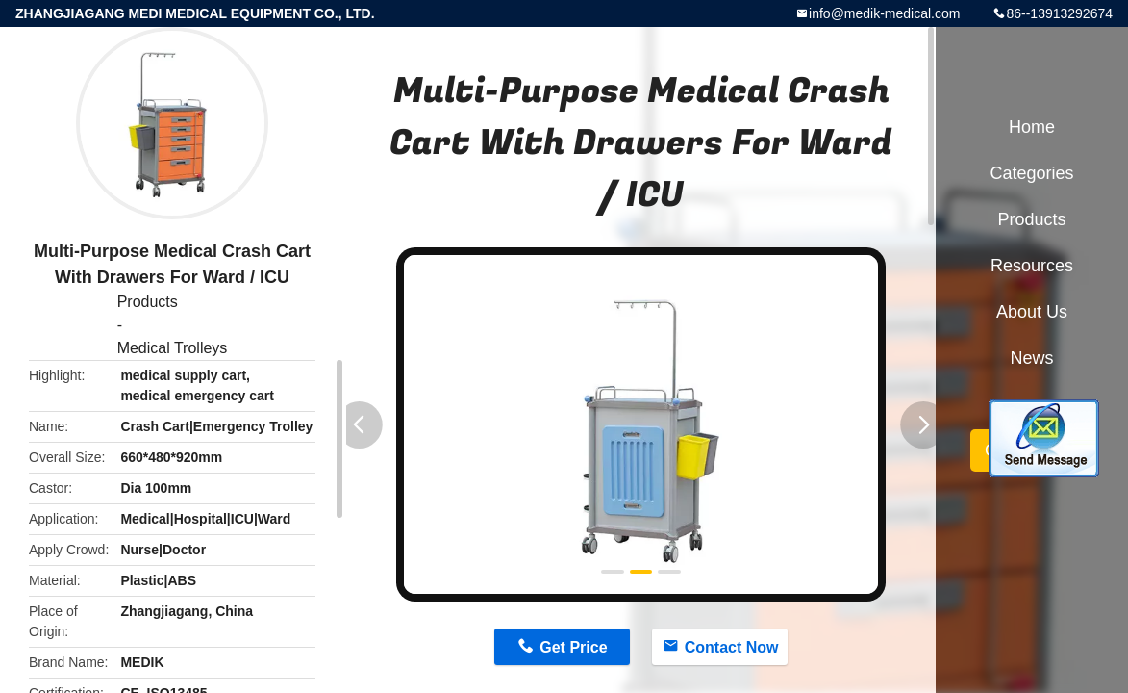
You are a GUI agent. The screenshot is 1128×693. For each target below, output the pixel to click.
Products (147, 302)
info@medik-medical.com (884, 13)
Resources (1031, 265)
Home (1032, 127)
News (1031, 358)
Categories (1031, 173)
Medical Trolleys (172, 348)
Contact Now (732, 647)
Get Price (573, 647)
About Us (1031, 311)
